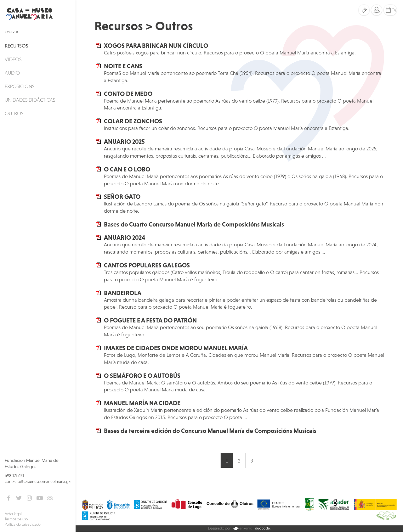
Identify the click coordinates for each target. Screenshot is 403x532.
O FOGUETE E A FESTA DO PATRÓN (150, 320)
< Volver (11, 32)
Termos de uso (16, 519)
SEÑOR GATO (122, 196)
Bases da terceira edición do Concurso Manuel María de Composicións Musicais (210, 430)
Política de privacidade (23, 524)
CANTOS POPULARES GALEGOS (147, 265)
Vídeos (13, 59)
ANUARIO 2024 (124, 237)
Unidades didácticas (30, 100)
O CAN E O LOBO (127, 169)
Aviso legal (13, 514)
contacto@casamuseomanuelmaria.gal (38, 481)
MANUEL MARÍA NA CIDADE (142, 403)
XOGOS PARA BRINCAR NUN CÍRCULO (156, 45)
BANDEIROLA (122, 292)
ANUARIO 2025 (124, 141)
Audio (12, 73)
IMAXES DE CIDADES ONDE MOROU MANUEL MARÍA (176, 347)
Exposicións (19, 86)
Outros (14, 113)
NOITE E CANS (123, 66)
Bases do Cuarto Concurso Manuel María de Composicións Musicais (194, 224)
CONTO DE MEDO (128, 93)
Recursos (16, 45)
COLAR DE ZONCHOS (133, 121)
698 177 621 (14, 475)
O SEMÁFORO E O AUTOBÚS (142, 375)
